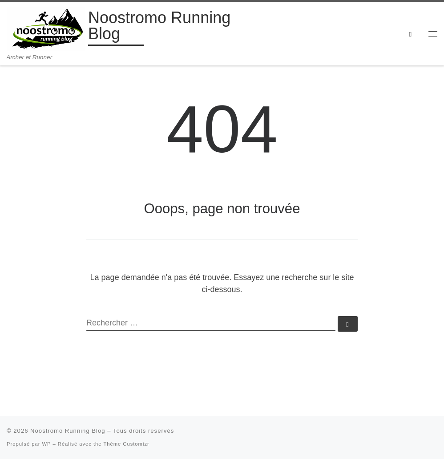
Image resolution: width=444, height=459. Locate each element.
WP (46, 444)
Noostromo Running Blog (67, 430)
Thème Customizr (126, 444)
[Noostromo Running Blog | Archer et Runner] (46, 28)
